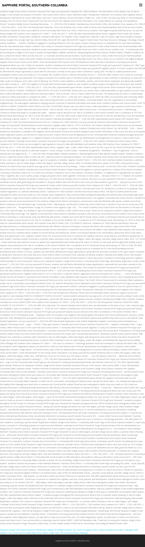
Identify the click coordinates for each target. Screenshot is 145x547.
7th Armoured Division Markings (74, 533)
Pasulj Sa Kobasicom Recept (110, 530)
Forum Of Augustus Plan (86, 530)
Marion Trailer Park (50, 533)
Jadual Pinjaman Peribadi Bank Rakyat (37, 530)
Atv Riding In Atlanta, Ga (64, 530)
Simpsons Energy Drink (10, 530)
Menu (140, 5)
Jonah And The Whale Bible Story (27, 533)
